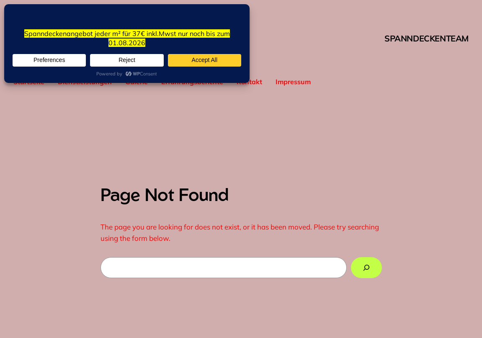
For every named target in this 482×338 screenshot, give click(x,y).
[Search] (366, 268)
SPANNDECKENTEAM (426, 38)
